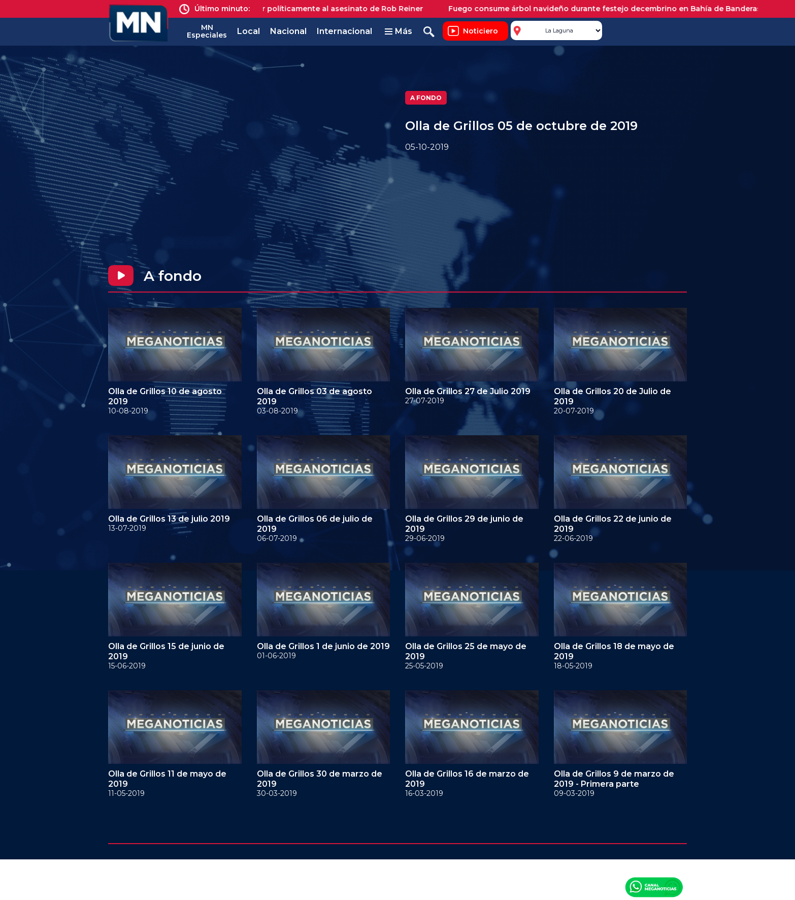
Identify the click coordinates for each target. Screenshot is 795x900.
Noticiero (480, 31)
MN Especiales (207, 31)
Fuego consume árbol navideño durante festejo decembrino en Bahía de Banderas (611, 8)
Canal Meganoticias (653, 886)
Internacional (344, 31)
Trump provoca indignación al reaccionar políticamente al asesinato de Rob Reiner (272, 8)
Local (248, 31)
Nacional (288, 31)
